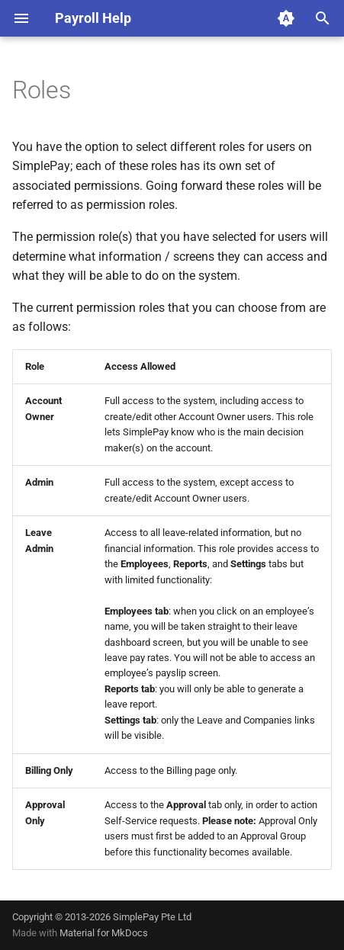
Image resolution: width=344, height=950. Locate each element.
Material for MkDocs (103, 933)
